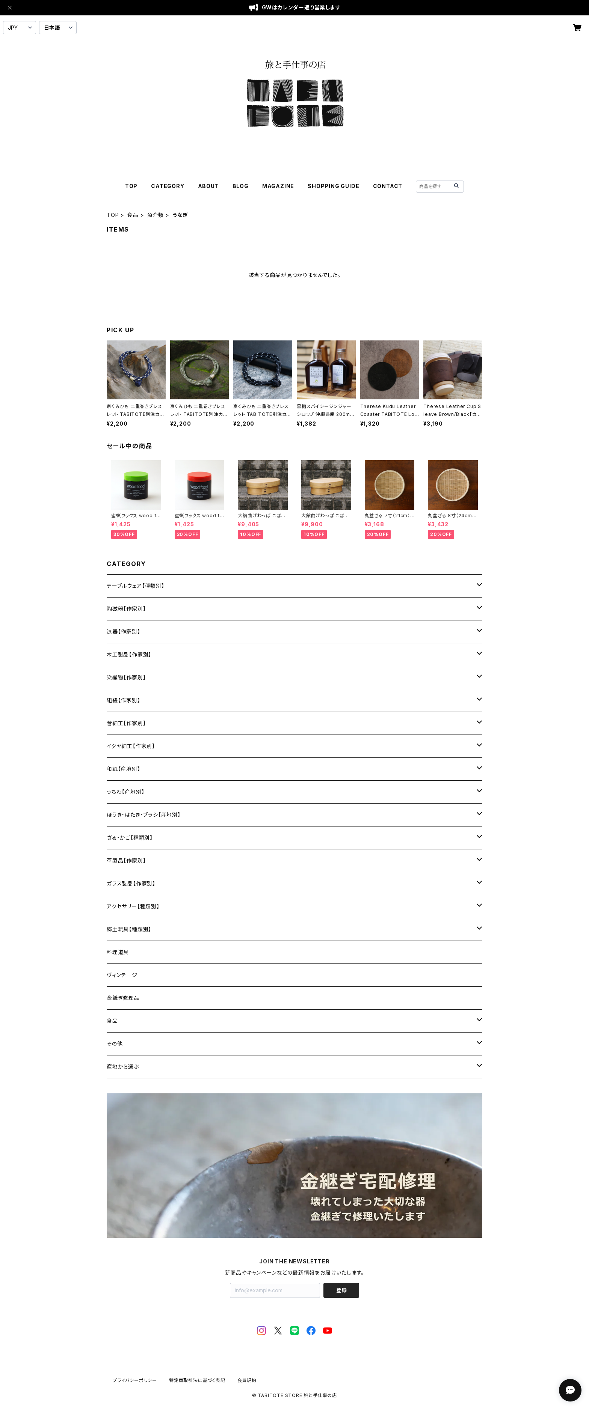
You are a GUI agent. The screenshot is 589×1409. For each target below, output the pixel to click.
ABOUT (208, 186)
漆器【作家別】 (123, 631)
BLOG (241, 186)
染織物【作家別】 (126, 677)
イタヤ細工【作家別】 (131, 746)
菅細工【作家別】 (126, 723)
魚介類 (155, 215)
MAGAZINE (278, 186)
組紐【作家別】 (123, 700)
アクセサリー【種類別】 (133, 906)
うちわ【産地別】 (125, 792)
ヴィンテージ (122, 975)
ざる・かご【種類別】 (130, 837)
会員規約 (247, 1380)
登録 (341, 1290)
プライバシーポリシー (135, 1380)
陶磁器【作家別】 (126, 608)
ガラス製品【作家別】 (131, 883)
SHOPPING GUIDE (333, 186)
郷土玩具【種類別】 (129, 929)
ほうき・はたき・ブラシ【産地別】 (144, 814)
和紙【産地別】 (123, 769)
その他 (114, 1043)
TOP (131, 186)
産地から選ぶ (123, 1066)
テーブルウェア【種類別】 (136, 586)
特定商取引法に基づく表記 (197, 1380)
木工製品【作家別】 (129, 654)
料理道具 (118, 952)
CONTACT (388, 186)
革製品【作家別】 (126, 860)
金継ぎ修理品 (123, 998)
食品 (133, 215)
